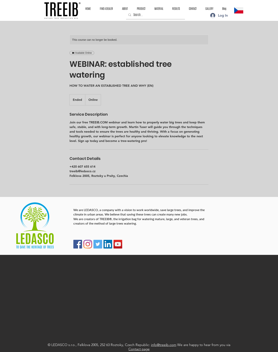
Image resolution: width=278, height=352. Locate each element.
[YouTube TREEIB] (118, 244)
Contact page (139, 349)
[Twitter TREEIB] (97, 244)
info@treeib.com (163, 345)
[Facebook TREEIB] (77, 244)
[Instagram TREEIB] (87, 244)
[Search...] (155, 15)
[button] (141, 9)
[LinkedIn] (107, 244)
